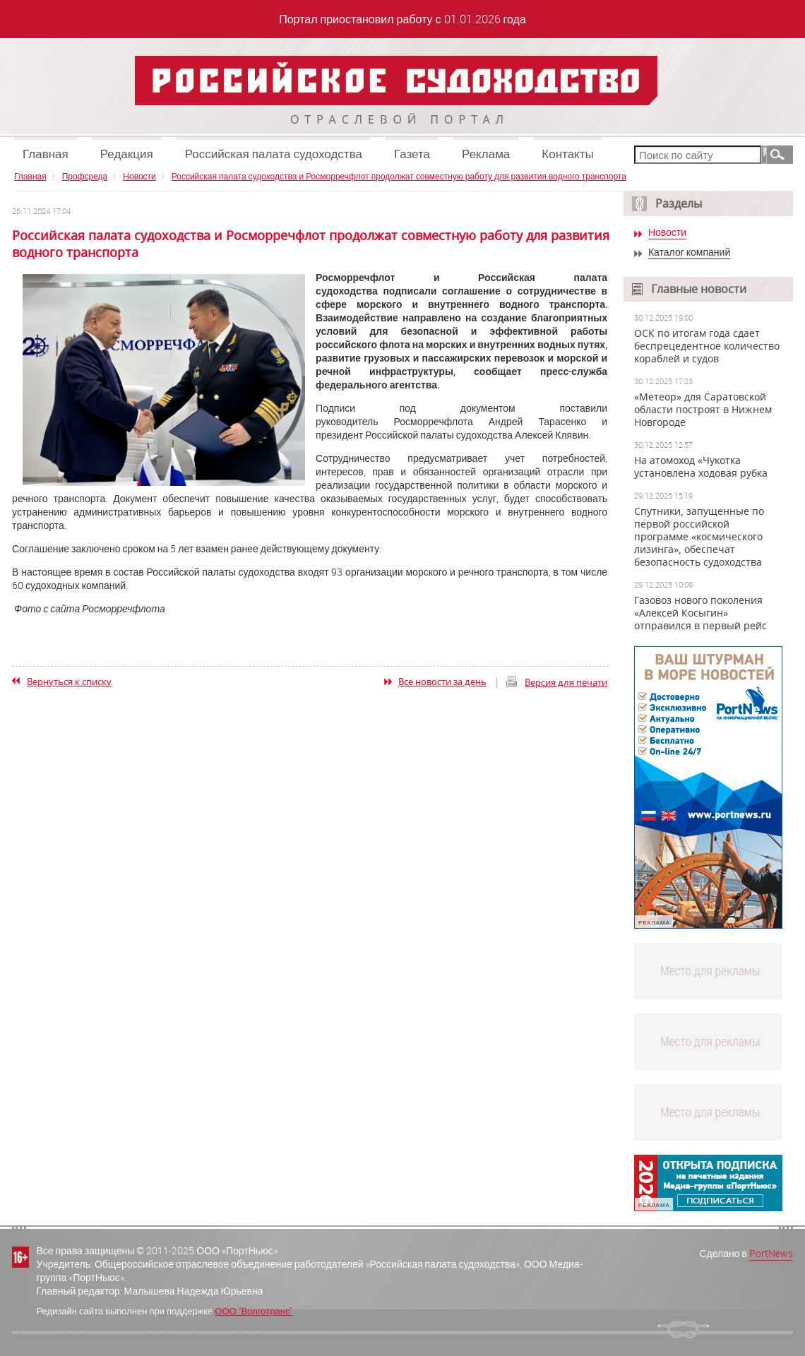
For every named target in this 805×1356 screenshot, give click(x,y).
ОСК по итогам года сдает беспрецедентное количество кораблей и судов (707, 346)
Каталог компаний (689, 252)
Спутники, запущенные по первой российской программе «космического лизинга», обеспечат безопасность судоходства (699, 537)
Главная (45, 153)
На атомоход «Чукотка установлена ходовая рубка (701, 467)
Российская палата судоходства (273, 153)
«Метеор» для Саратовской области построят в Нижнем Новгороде (703, 410)
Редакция (126, 153)
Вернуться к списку (69, 681)
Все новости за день (442, 681)
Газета (412, 153)
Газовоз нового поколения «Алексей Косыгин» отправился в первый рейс (700, 613)
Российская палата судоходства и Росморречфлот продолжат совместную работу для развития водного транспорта (399, 176)
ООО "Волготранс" (253, 1310)
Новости (139, 176)
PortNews (771, 1253)
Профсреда (85, 176)
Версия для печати (566, 682)
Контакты (567, 153)
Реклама (486, 153)
